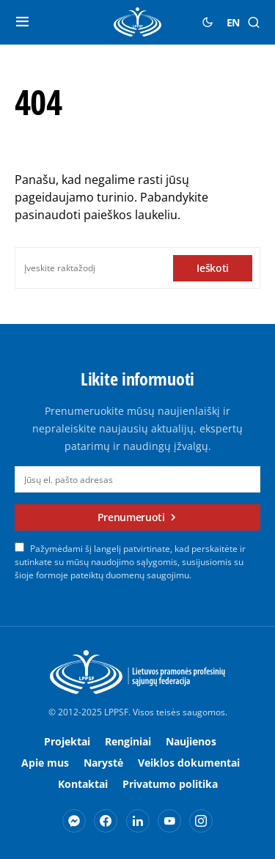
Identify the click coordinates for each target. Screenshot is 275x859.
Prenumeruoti (131, 517)
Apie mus (45, 763)
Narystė (103, 763)
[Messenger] (74, 821)
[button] (22, 22)
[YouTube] (169, 821)
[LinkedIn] (138, 821)
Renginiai (128, 741)
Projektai (67, 741)
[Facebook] (105, 821)
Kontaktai (83, 784)
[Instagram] (201, 821)
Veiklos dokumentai (189, 763)
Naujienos (191, 741)
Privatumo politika (170, 784)
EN (233, 22)
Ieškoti (213, 268)
